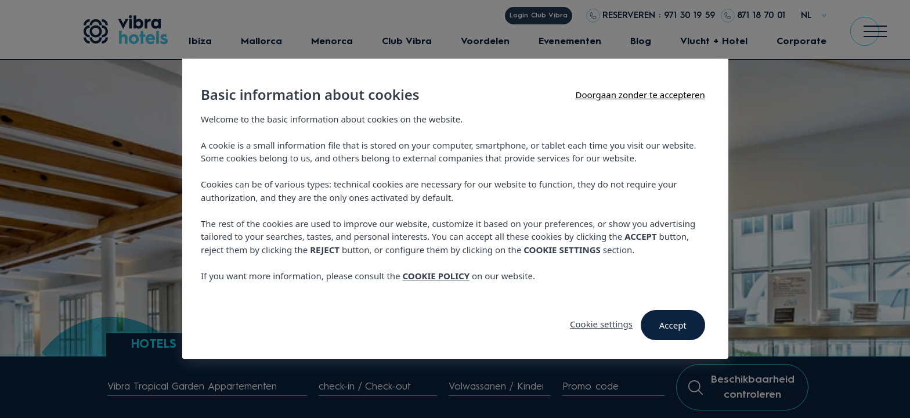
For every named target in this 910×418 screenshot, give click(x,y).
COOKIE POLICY (436, 276)
